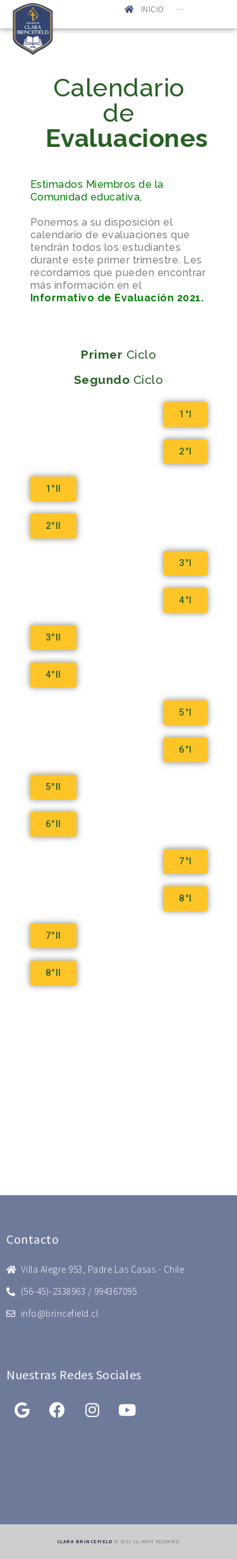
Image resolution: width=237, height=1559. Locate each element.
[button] (185, 414)
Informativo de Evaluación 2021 (115, 298)
